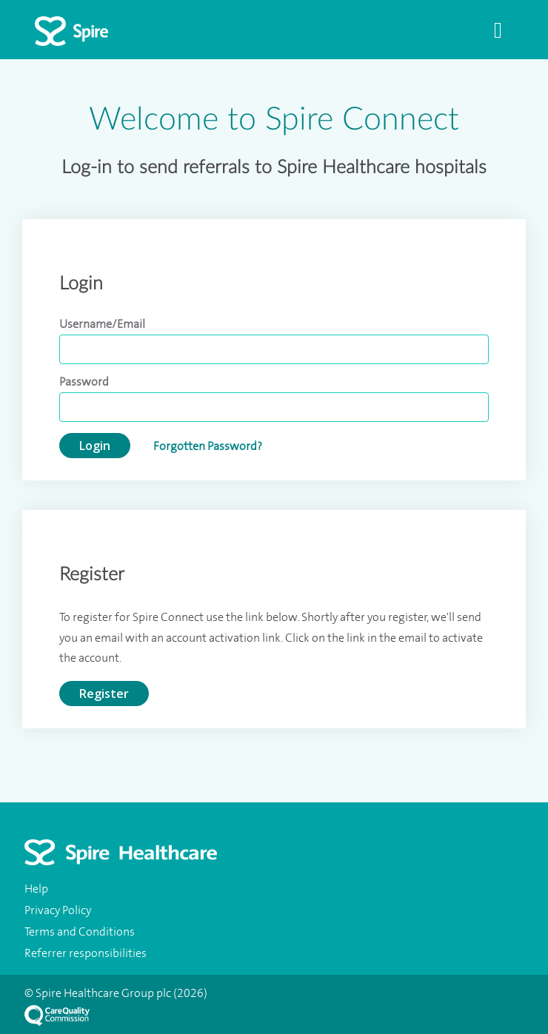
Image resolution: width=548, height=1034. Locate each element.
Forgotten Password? (207, 446)
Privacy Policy (57, 910)
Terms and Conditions (79, 932)
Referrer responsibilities (85, 953)
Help (36, 889)
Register (104, 693)
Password (84, 382)
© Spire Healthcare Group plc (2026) (115, 993)
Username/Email (102, 324)
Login (94, 445)
